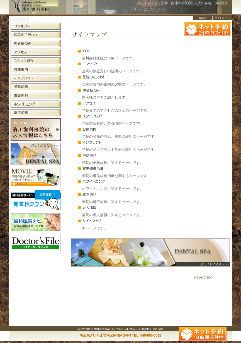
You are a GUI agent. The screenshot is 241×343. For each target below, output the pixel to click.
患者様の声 (122, 89)
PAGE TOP (205, 277)
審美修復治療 (122, 168)
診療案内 (122, 129)
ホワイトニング (122, 181)
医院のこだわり (122, 76)
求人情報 (122, 207)
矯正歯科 (122, 194)
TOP (122, 50)
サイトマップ (222, 17)
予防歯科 (122, 155)
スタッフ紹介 (122, 115)
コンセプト (122, 63)
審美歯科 (36, 95)
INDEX (202, 17)
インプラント (122, 142)
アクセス (122, 103)
